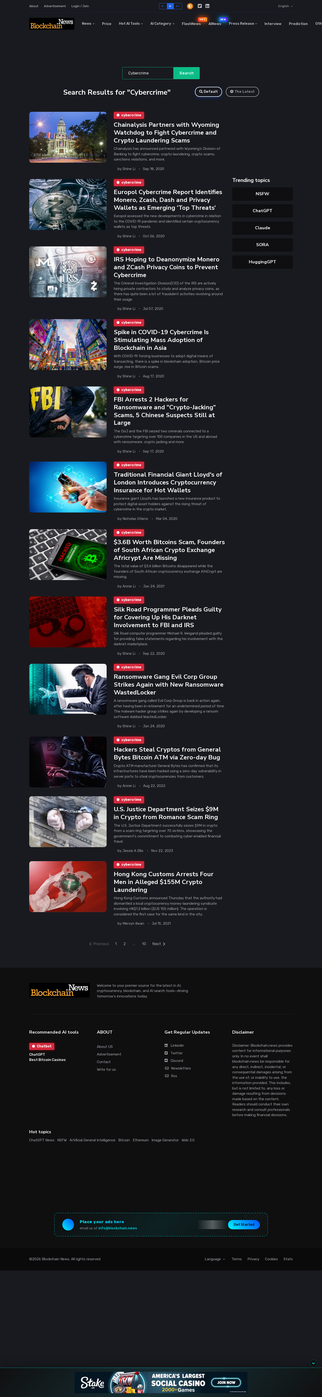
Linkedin (174, 1053)
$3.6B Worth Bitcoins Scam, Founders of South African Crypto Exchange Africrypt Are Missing (169, 554)
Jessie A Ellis (133, 858)
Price (106, 24)
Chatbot (42, 1054)
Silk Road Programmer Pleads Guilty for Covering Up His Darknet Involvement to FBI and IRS (168, 622)
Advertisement (55, 6)
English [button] (284, 6)
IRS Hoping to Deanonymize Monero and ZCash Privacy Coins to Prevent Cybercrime (166, 269)
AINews (216, 21)
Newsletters (178, 1076)
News (86, 23)
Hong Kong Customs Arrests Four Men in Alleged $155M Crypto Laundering (163, 889)
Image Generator (165, 1148)
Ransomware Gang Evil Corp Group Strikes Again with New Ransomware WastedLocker (168, 690)
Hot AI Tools (129, 23)
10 (144, 951)
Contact (104, 1069)
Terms (237, 1267)
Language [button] (213, 1267)
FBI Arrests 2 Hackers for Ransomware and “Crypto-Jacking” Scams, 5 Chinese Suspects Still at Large (165, 414)
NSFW (262, 194)
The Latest (242, 92)
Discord (174, 1068)
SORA (262, 245)
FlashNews (193, 21)
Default (208, 92)
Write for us (106, 1077)
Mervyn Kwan (133, 931)
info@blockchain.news (117, 1236)
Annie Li (129, 591)
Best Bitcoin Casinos (47, 1067)
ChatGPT (262, 211)
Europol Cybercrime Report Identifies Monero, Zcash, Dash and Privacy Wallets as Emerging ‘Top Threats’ (168, 201)
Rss (171, 1083)
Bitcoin (124, 1148)
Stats (288, 1267)
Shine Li (129, 169)
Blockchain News (55, 1267)
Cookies (271, 1267)
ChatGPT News (41, 1148)
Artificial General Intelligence (92, 1148)
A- (163, 6)
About (33, 6)
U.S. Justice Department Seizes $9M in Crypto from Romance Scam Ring (166, 819)
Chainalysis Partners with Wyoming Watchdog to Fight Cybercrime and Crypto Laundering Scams (166, 133)
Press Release (241, 23)
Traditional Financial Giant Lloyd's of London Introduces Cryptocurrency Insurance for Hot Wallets (168, 486)
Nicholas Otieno (135, 523)
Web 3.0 (188, 1148)
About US (105, 1054)
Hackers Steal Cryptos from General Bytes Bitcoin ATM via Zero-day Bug (167, 760)
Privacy (253, 1267)
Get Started (244, 1232)
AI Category (160, 23)
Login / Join (80, 6)
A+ (178, 6)
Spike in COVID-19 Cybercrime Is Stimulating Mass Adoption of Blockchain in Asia (161, 342)
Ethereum (141, 1148)
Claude (262, 228)
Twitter (174, 1061)
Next (158, 951)
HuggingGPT (262, 262)
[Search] (148, 73)
